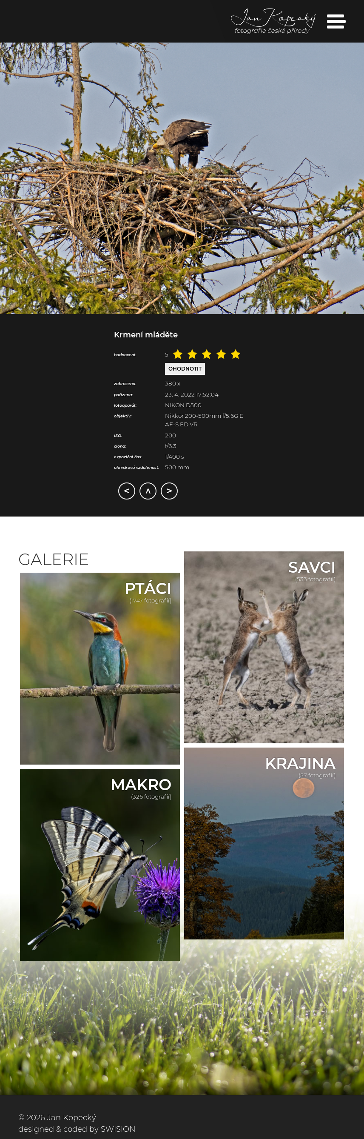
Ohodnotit (185, 368)
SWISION (118, 1129)
